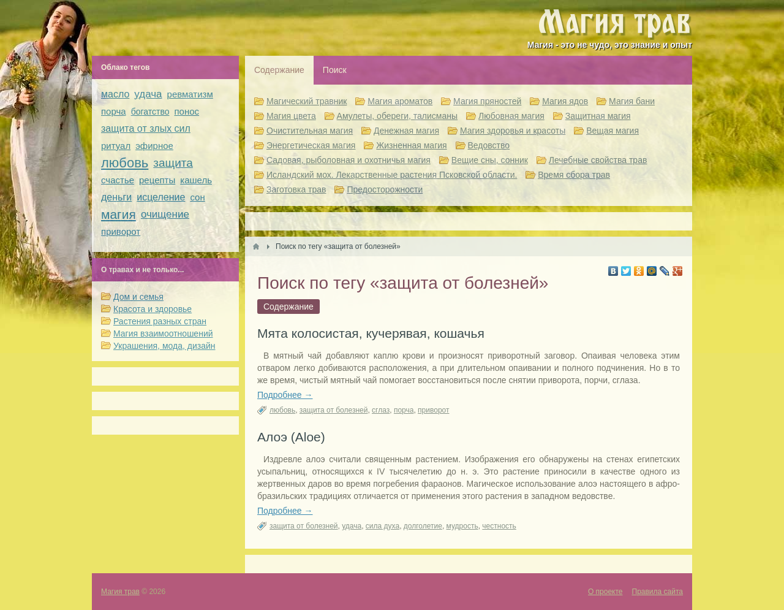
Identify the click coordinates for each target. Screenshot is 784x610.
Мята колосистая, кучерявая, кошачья (370, 333)
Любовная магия (511, 116)
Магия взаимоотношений (163, 333)
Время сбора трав (574, 175)
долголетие (423, 526)
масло (115, 94)
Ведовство (489, 145)
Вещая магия (612, 130)
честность (499, 526)
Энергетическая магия (310, 145)
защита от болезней (334, 410)
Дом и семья (138, 297)
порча (404, 410)
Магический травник (306, 101)
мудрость (462, 526)
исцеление (161, 197)
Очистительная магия (309, 130)
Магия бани (632, 101)
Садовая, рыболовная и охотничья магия (348, 160)
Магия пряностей (487, 101)
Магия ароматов (400, 101)
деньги (116, 197)
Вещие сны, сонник (489, 160)
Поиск (335, 70)
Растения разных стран (159, 321)
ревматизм (190, 94)
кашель (196, 180)
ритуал (115, 145)
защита (173, 162)
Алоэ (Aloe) (291, 437)
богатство (150, 111)
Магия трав (120, 591)
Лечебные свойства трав (598, 160)
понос (186, 111)
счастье (117, 180)
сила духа (382, 526)
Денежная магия (406, 130)
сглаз (381, 410)
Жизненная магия (411, 145)
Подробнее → (285, 395)
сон (197, 197)
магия (118, 214)
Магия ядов (565, 101)
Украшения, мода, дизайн (164, 346)
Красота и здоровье (152, 309)
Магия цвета (291, 116)
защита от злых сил (145, 128)
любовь (282, 410)
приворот (433, 410)
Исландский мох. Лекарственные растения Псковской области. (391, 175)
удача (351, 526)
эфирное (154, 145)
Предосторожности (385, 189)
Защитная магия (598, 116)
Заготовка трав (296, 189)
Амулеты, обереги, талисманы (397, 116)
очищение (165, 214)
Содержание (279, 70)
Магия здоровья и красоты (512, 130)
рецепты (157, 180)
